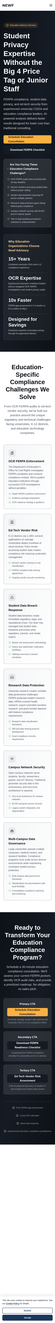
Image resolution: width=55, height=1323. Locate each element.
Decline (27, 1310)
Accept (27, 1318)
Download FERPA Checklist (27, 149)
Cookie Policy (12, 1303)
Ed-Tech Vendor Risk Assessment (27, 1078)
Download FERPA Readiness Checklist (27, 1045)
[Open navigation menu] (51, 5)
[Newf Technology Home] (8, 5)
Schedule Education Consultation (20, 139)
